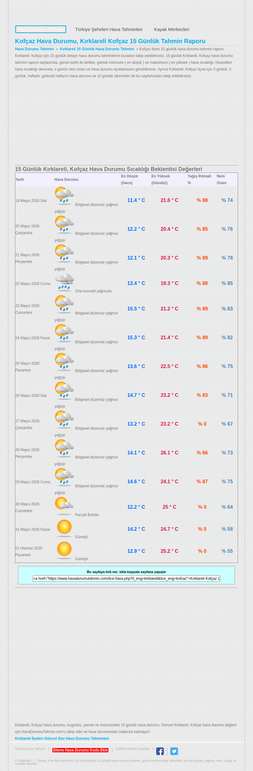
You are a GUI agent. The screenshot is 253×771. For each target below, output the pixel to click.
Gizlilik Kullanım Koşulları (132, 748)
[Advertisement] (126, 122)
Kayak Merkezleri (171, 29)
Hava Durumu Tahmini (53, 11)
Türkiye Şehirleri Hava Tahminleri (108, 29)
